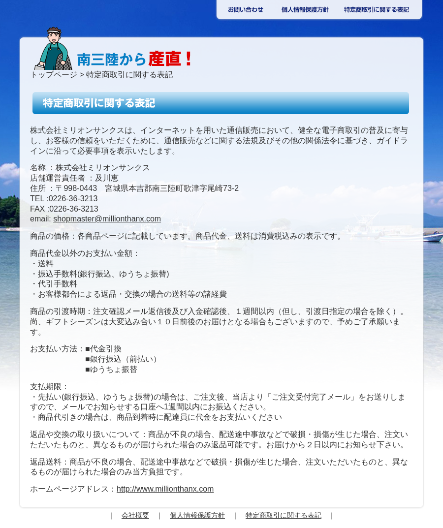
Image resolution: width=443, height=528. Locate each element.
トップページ (53, 74)
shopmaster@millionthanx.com (107, 219)
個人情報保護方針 (197, 515)
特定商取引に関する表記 (283, 515)
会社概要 (135, 515)
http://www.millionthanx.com (165, 489)
